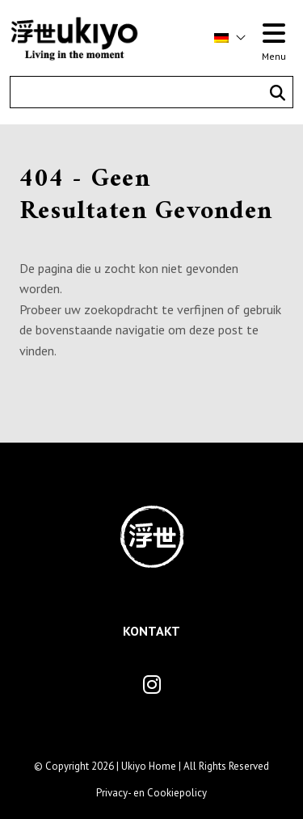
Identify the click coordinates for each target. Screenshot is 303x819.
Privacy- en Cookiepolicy (151, 793)
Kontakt (151, 631)
